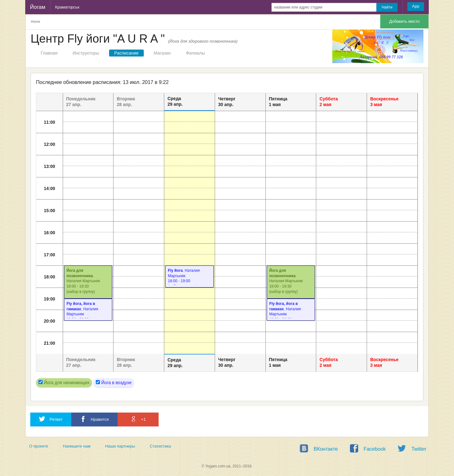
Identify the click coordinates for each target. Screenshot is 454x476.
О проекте (38, 446)
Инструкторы (86, 53)
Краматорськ (67, 7)
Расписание (126, 53)
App (415, 6)
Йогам (37, 7)
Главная (49, 53)
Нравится (94, 419)
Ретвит (50, 419)
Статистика (160, 446)
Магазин (162, 53)
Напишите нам (76, 446)
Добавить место (404, 21)
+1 (138, 419)
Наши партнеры (120, 446)
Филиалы (195, 53)
